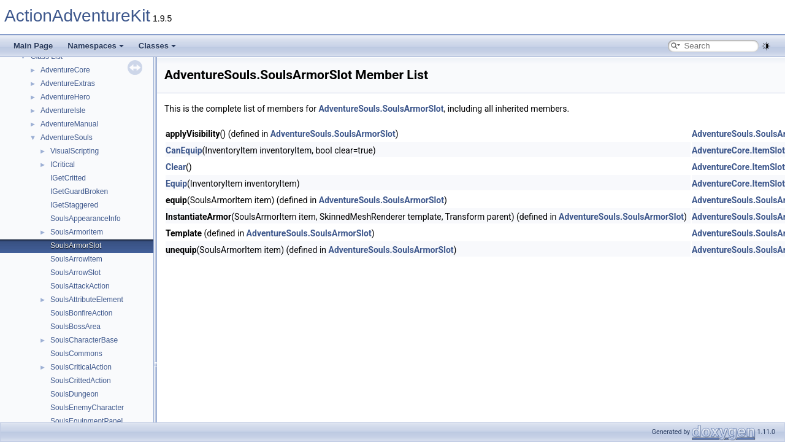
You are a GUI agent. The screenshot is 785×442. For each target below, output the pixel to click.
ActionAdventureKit (77, 15)
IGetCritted (68, 178)
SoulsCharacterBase (84, 340)
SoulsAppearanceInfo (85, 218)
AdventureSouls (66, 137)
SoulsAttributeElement (86, 299)
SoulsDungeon (74, 394)
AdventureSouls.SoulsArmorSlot (380, 109)
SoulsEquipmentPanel (86, 421)
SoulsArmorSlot (75, 245)
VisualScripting (74, 151)
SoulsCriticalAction (81, 367)
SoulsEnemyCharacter (87, 407)
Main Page (33, 45)
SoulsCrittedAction (80, 380)
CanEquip (184, 150)
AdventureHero (65, 97)
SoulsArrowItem (76, 259)
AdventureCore (65, 70)
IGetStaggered (74, 205)
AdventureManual (69, 124)
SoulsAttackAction (80, 286)
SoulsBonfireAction (81, 313)
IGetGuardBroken (79, 191)
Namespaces (95, 45)
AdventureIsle (62, 110)
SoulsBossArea (75, 326)
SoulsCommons (76, 353)
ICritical (62, 164)
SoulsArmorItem (76, 232)
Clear (176, 167)
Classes (157, 45)
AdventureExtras (67, 83)
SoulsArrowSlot (75, 272)
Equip (176, 183)
